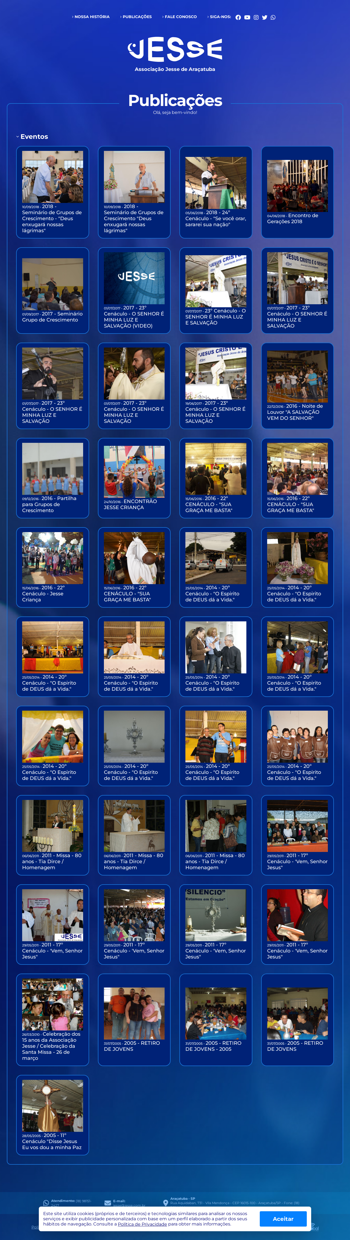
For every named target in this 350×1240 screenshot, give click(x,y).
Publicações (137, 16)
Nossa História (92, 16)
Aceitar (283, 1219)
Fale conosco (181, 16)
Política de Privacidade (142, 1224)
